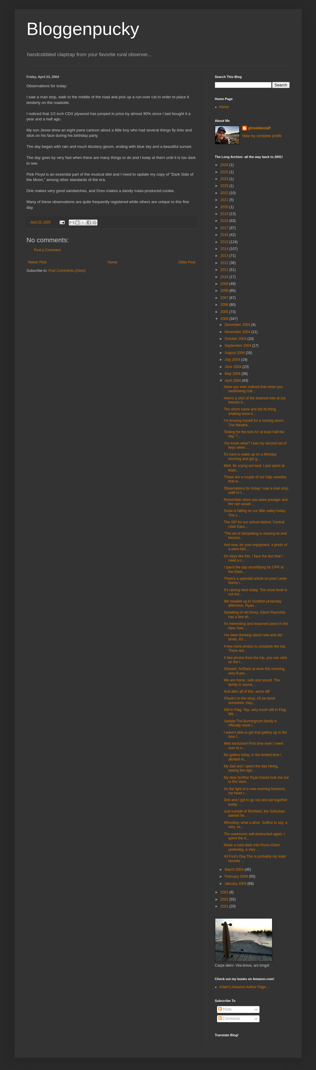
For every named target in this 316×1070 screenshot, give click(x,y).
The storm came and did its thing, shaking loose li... (250, 411)
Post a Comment (47, 250)
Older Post (187, 262)
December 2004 (238, 325)
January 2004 (236, 884)
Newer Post (37, 262)
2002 (224, 899)
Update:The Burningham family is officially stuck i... (250, 723)
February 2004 (237, 876)
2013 (224, 256)
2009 (224, 284)
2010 (224, 277)
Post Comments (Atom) (67, 271)
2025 (224, 172)
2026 (224, 165)
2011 (224, 270)
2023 (224, 186)
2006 (224, 305)
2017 (224, 228)
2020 (224, 207)
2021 (224, 200)
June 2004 (233, 367)
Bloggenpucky (83, 29)
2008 (224, 291)
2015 (224, 242)
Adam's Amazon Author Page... (244, 987)
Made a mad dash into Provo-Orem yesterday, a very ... (252, 847)
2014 (224, 249)
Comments (229, 1019)
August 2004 (235, 353)
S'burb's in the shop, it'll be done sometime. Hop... (249, 700)
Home (112, 262)
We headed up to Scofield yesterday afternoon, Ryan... (252, 603)
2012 (224, 263)
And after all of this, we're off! (247, 691)
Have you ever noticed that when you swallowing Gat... (253, 389)
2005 (224, 312)
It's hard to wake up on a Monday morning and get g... (250, 456)
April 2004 (233, 380)
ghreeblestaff (259, 128)
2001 (224, 906)
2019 (224, 214)
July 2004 (233, 360)
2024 (224, 179)
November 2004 (238, 332)
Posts (225, 1009)
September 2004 (238, 346)
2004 (224, 319)
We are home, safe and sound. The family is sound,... (252, 682)
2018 (224, 221)
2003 (224, 892)
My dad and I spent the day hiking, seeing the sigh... (251, 768)
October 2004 (236, 339)
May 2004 (233, 374)
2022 (224, 193)
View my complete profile (262, 136)
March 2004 (235, 869)
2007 (224, 298)
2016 (224, 235)
